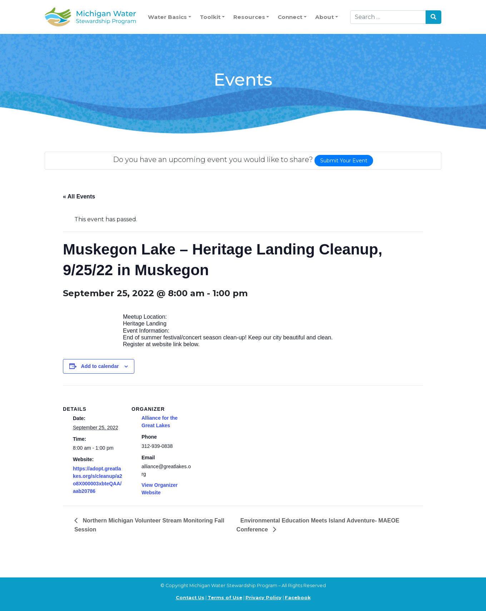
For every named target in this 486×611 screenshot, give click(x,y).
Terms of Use (225, 597)
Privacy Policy (264, 597)
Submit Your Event (343, 160)
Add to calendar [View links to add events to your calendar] (100, 366)
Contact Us (190, 597)
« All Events (79, 196)
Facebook (298, 597)
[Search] (388, 17)
